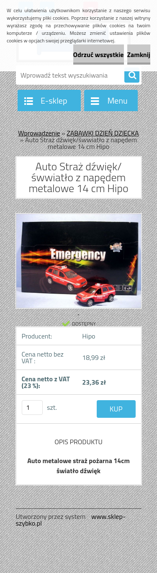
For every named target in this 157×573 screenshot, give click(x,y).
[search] (131, 75)
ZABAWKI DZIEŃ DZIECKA (103, 133)
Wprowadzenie (39, 133)
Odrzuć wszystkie (98, 54)
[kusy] (32, 407)
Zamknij (138, 54)
